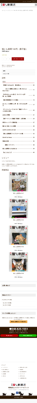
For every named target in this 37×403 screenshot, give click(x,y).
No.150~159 (6, 309)
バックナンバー (9, 10)
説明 (4, 75)
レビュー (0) (6, 77)
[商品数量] (6, 63)
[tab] (18, 75)
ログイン (34, 1)
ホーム (3, 10)
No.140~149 (16, 10)
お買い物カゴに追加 (18, 63)
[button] (36, 5)
